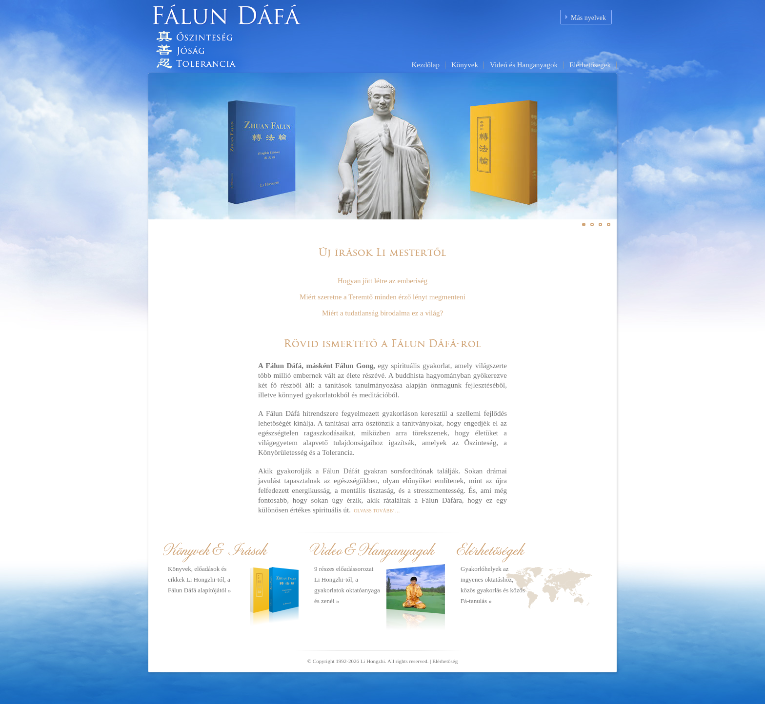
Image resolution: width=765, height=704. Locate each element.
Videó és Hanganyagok (524, 65)
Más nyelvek (588, 17)
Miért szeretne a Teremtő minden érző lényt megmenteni (382, 297)
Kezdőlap (425, 65)
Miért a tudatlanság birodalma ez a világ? (382, 313)
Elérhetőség (445, 661)
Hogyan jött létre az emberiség (382, 281)
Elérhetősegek (590, 65)
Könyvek (464, 65)
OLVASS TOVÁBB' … (376, 510)
